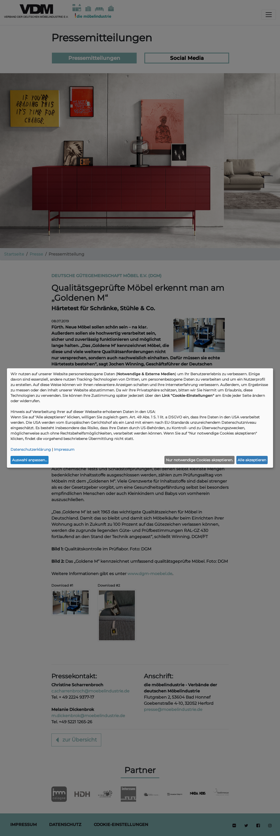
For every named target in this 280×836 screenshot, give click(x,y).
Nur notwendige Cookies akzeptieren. (199, 460)
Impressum (64, 449)
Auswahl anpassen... (29, 460)
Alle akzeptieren (252, 460)
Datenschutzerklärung (31, 449)
